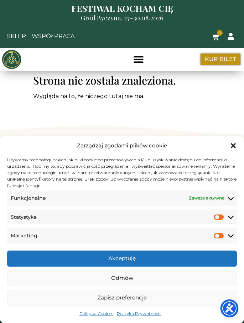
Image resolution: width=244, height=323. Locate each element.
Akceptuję (122, 258)
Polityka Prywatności (139, 313)
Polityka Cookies (96, 313)
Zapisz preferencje (122, 297)
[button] (233, 145)
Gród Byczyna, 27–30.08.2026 (122, 18)
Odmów (122, 277)
